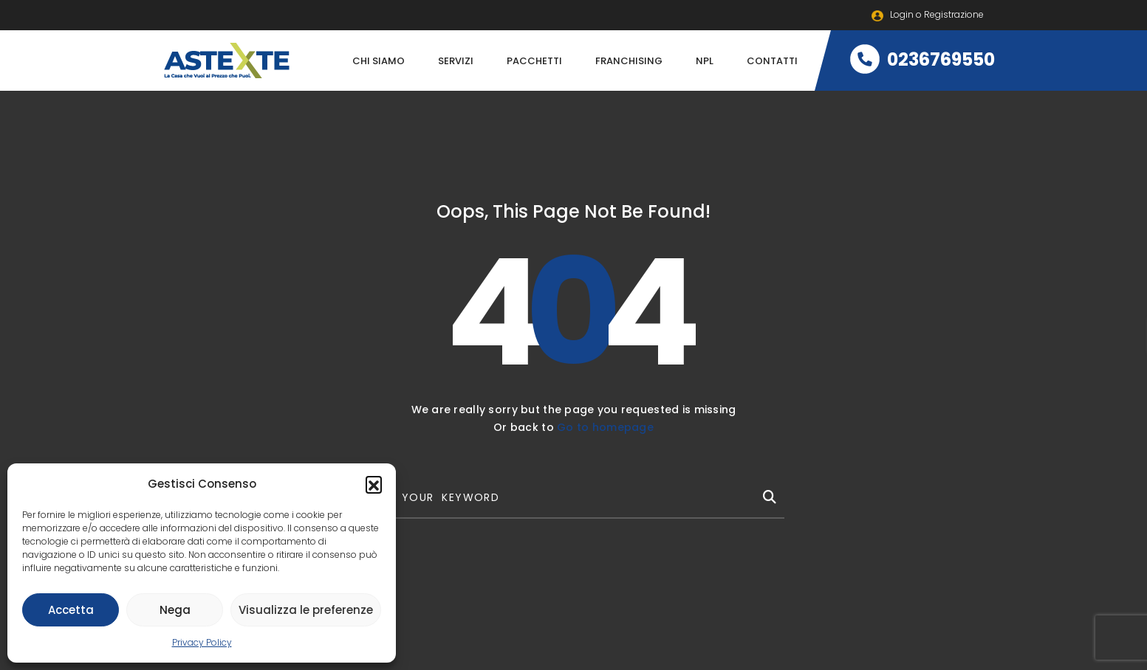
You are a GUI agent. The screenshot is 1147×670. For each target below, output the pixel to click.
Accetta (71, 610)
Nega (175, 610)
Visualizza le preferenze (306, 610)
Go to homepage (605, 427)
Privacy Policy (202, 642)
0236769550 (922, 59)
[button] (373, 484)
